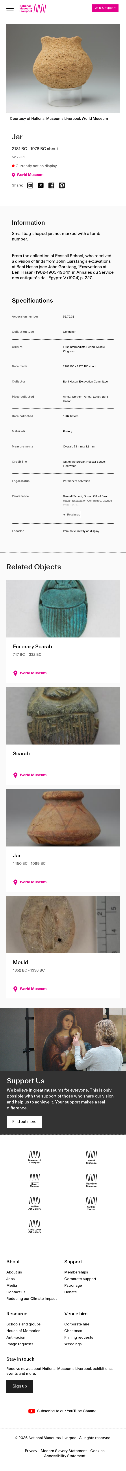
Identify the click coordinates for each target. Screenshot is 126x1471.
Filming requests (78, 1338)
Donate (70, 1292)
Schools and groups (23, 1324)
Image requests (19, 1344)
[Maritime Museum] (91, 1180)
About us (14, 1272)
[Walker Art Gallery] (34, 1203)
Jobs (10, 1279)
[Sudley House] (91, 1203)
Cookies (97, 1451)
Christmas (73, 1331)
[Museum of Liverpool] (34, 1157)
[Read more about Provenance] (88, 506)
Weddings (73, 1344)
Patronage (73, 1286)
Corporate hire (76, 1324)
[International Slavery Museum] (34, 1180)
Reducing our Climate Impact (31, 1299)
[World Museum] (91, 1157)
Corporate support (80, 1279)
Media (11, 1286)
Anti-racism (16, 1338)
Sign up (20, 1386)
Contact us (16, 1292)
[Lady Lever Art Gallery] (34, 1226)
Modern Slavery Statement (64, 1451)
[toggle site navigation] (10, 8)
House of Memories (23, 1331)
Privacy (31, 1451)
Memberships (76, 1272)
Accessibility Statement (64, 1456)
